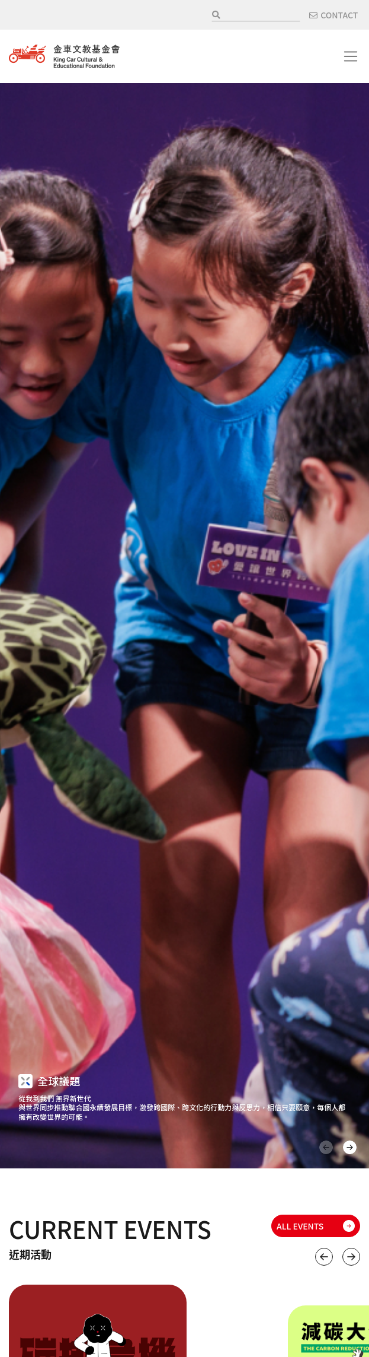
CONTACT (339, 15)
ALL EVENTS (300, 1226)
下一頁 (350, 1147)
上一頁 (326, 1147)
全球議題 (58, 1080)
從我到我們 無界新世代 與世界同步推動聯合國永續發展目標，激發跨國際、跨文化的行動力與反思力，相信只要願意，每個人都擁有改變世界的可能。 (181, 1107)
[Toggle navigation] (350, 56)
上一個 (324, 1257)
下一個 (351, 1257)
